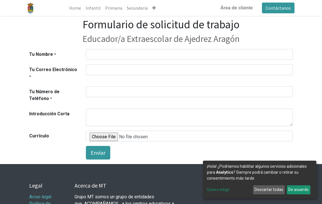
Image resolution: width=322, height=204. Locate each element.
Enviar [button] (98, 152)
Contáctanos (276, 8)
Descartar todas (269, 189)
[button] (155, 8)
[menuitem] (76, 8)
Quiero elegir (218, 189)
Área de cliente (235, 7)
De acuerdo (298, 189)
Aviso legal (40, 196)
